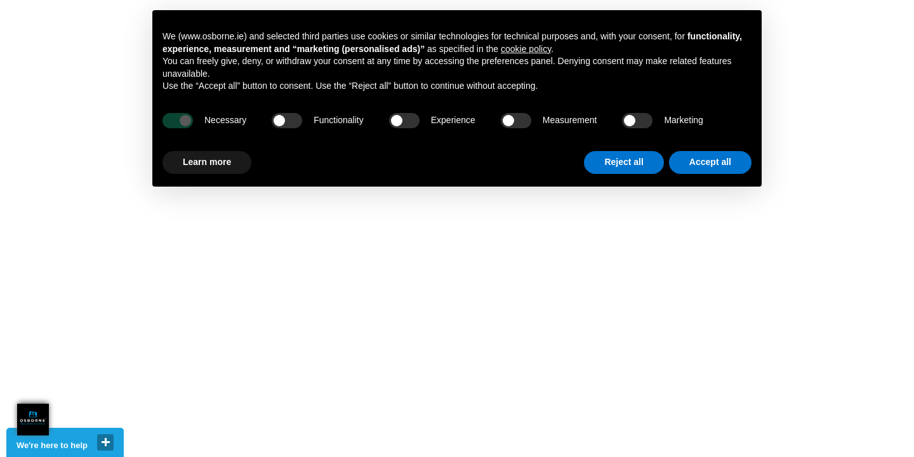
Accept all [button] (710, 162)
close (105, 442)
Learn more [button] (207, 162)
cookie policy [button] (526, 49)
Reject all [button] (623, 162)
